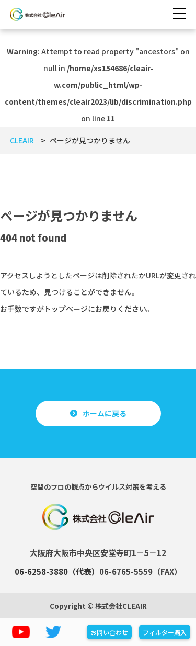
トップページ (66, 308)
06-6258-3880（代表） (57, 571)
